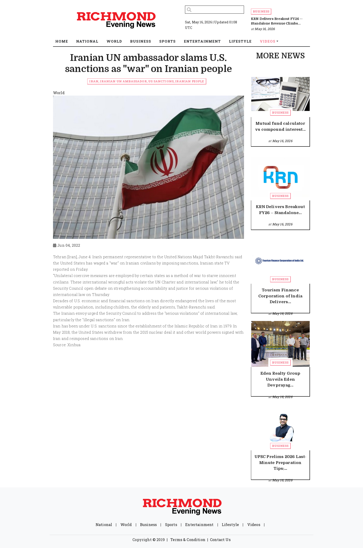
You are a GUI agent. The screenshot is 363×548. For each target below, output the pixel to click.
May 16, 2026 (265, 29)
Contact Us (220, 539)
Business (261, 11)
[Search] (214, 10)
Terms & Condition (187, 539)
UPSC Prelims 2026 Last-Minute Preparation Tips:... (280, 463)
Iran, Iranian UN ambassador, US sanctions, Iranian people (146, 81)
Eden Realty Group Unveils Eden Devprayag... (280, 379)
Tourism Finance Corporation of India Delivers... (280, 296)
